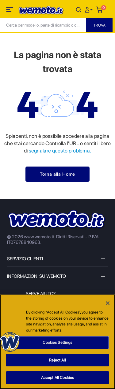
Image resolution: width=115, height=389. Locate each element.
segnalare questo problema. (59, 151)
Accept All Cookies (57, 378)
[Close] (107, 303)
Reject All (57, 360)
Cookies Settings (57, 342)
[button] (89, 9)
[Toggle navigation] (10, 11)
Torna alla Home (57, 174)
